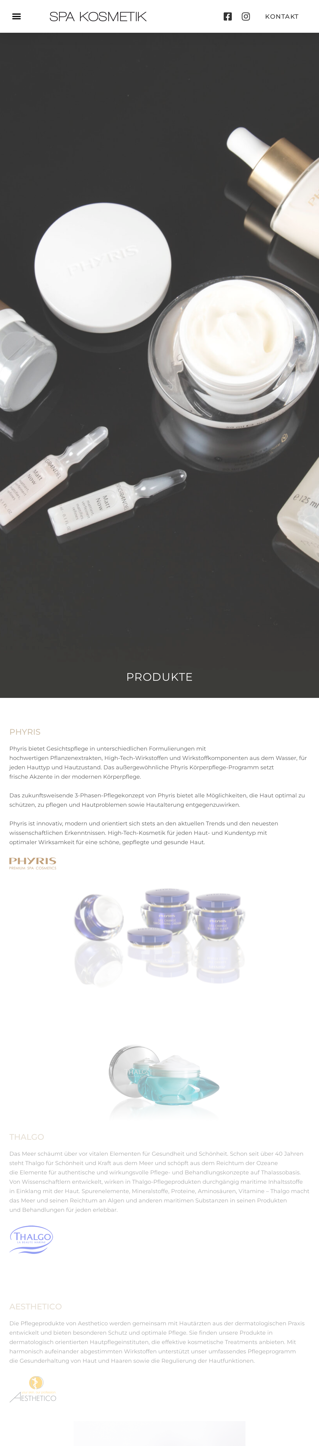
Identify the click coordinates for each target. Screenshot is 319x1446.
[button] (16, 16)
